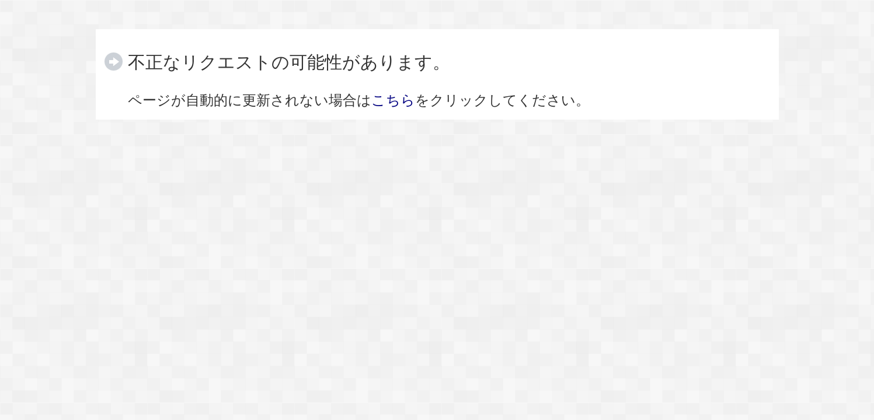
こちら (393, 100)
